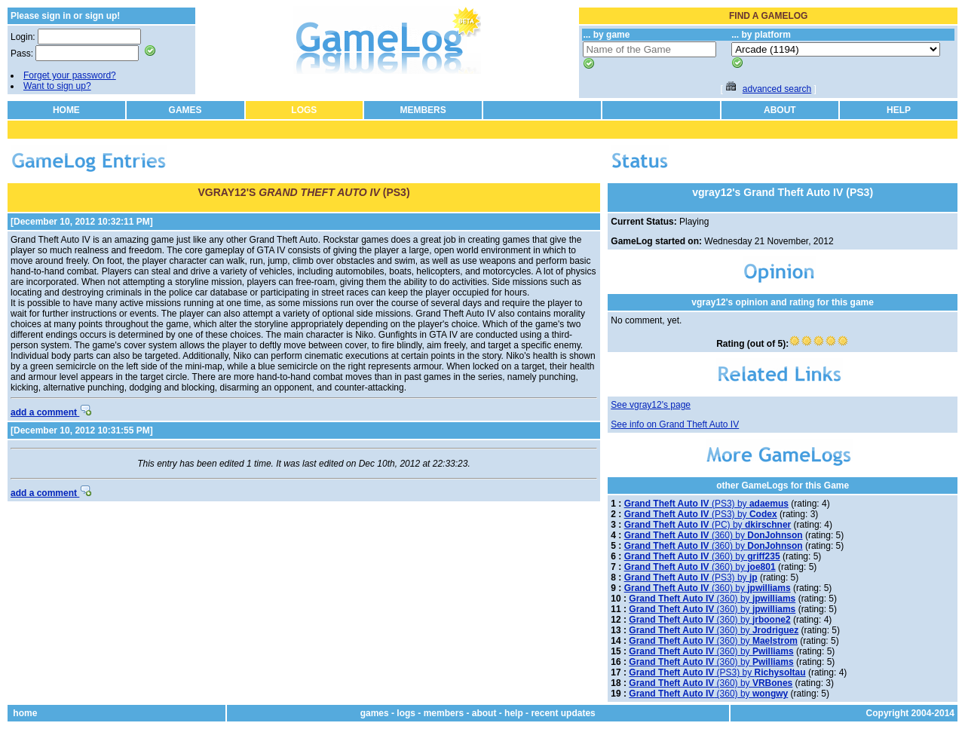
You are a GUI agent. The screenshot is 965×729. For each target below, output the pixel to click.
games (374, 713)
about (484, 713)
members (444, 713)
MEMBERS (423, 110)
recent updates (563, 713)
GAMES (185, 110)
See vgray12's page (651, 405)
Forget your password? (69, 75)
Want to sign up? (57, 86)
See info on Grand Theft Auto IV (675, 424)
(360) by (713, 535)
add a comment (51, 412)
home (25, 713)
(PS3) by (706, 503)
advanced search (777, 89)
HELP (899, 110)
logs (406, 713)
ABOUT (780, 110)
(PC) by (708, 524)
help (513, 713)
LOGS (304, 110)
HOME (66, 110)
